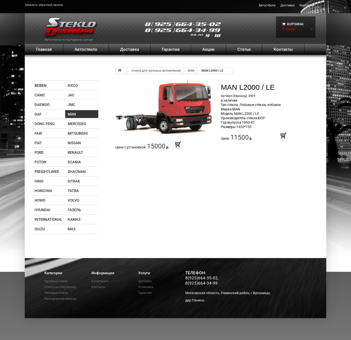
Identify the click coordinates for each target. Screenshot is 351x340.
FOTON (40, 162)
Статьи (244, 49)
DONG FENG (45, 124)
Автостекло (86, 49)
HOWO (40, 200)
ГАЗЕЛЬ (74, 210)
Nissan (74, 143)
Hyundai (42, 210)
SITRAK (74, 181)
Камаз (74, 219)
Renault (75, 152)
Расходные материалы (60, 299)
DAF (38, 114)
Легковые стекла (56, 293)
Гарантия (170, 49)
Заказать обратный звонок (44, 5)
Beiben (41, 85)
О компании (99, 281)
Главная (44, 49)
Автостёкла (267, 5)
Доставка (287, 5)
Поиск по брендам (56, 72)
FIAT (38, 143)
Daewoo (42, 105)
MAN (72, 114)
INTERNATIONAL (48, 219)
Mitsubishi (78, 133)
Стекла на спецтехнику (60, 287)
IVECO (73, 85)
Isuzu (40, 229)
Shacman (77, 172)
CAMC (40, 95)
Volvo (73, 200)
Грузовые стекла (56, 281)
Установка (145, 287)
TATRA (73, 191)
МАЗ (71, 229)
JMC (71, 105)
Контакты (307, 5)
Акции (208, 49)
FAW (38, 133)
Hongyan (43, 191)
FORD (39, 152)
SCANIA (74, 162)
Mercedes (77, 124)
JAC (71, 95)
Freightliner (47, 172)
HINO (39, 181)
